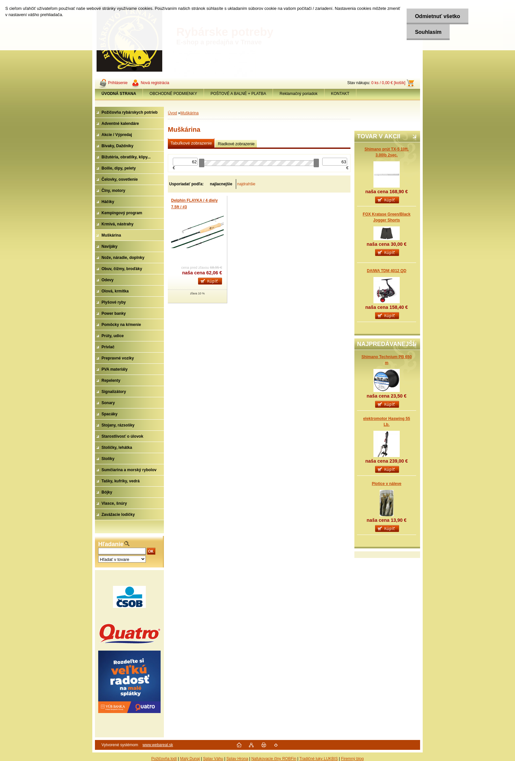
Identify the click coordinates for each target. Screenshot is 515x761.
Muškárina (189, 113)
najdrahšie (246, 184)
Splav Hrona (237, 758)
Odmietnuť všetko (437, 16)
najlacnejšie (221, 184)
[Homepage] (119, 94)
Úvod (172, 113)
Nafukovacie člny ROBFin (273, 758)
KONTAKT (340, 93)
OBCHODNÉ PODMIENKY (173, 93)
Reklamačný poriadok (298, 93)
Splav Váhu (213, 758)
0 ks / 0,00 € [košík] (388, 83)
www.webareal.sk (158, 745)
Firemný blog (352, 758)
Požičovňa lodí (164, 758)
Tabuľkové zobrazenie (191, 143)
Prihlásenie (117, 83)
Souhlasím (428, 32)
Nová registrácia (155, 83)
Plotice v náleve (386, 483)
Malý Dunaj (190, 758)
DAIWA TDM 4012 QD (386, 270)
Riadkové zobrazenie (236, 144)
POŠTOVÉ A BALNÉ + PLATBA (238, 93)
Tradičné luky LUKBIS (318, 758)
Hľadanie (110, 544)
